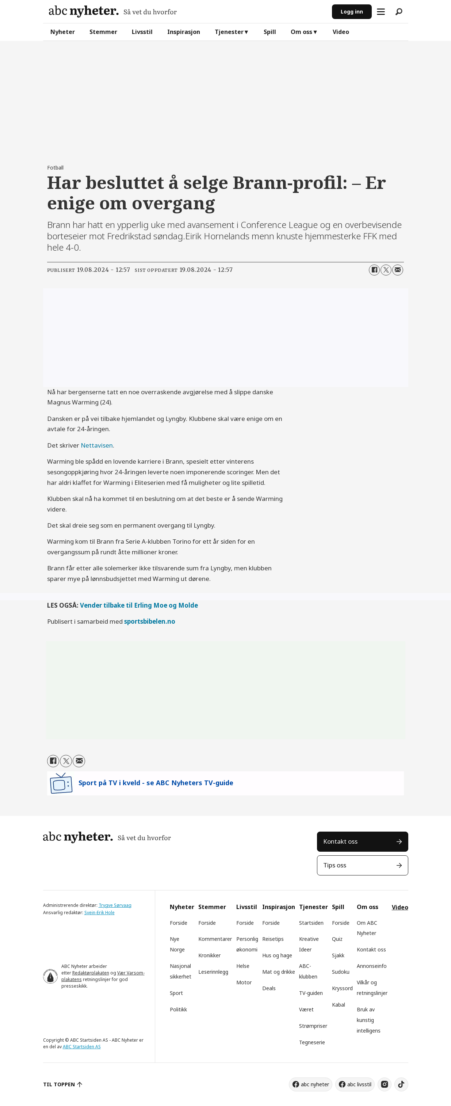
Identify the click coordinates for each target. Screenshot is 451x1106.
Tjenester (229, 32)
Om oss (301, 32)
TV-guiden (311, 992)
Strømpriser (313, 1025)
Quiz (337, 938)
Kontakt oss (340, 841)
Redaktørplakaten (90, 973)
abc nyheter (315, 1084)
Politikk (178, 1009)
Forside (178, 922)
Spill (270, 32)
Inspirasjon (183, 32)
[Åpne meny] (380, 11)
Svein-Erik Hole (99, 912)
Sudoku (340, 971)
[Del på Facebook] (374, 270)
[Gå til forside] (113, 11)
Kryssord (342, 988)
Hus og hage (277, 955)
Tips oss (334, 865)
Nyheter (62, 32)
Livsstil (142, 32)
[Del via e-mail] (397, 270)
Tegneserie (312, 1042)
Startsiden (311, 922)
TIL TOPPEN (59, 1084)
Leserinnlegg (213, 971)
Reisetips (273, 938)
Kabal (338, 1004)
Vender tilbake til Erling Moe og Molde (139, 605)
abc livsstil (359, 1084)
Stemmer (103, 32)
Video (341, 32)
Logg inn (352, 11)
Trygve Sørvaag (115, 905)
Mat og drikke (278, 971)
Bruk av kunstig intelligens (369, 1020)
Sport (176, 992)
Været (306, 1009)
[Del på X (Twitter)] (386, 270)
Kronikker (209, 955)
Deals (269, 988)
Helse (242, 965)
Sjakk (338, 955)
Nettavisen (97, 445)
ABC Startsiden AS (82, 1047)
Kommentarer (215, 938)
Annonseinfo (372, 965)
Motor (244, 982)
